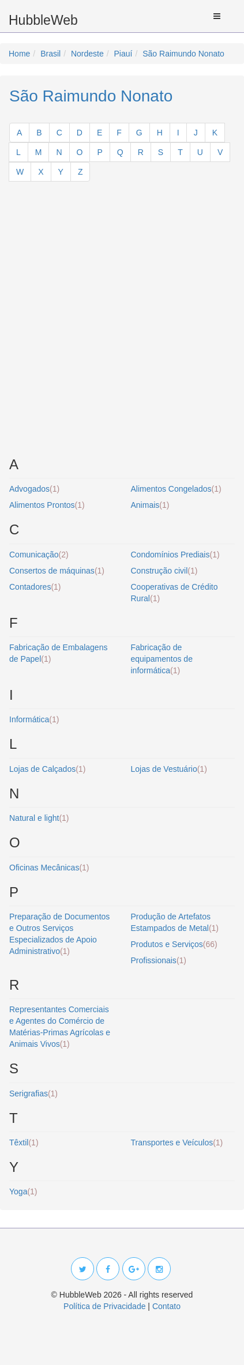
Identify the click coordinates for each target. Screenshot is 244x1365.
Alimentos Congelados (176, 488)
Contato (166, 1306)
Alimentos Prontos (47, 505)
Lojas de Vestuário (169, 769)
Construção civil (164, 570)
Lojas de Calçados (47, 769)
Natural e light (39, 818)
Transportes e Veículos (177, 1142)
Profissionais (159, 960)
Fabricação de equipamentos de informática (162, 659)
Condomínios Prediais (175, 554)
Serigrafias (33, 1093)
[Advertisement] (122, 324)
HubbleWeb (43, 20)
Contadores (35, 586)
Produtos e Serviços (174, 944)
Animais (150, 505)
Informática (34, 719)
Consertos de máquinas (56, 570)
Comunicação (39, 554)
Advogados (34, 488)
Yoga (23, 1191)
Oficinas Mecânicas (49, 867)
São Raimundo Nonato (90, 96)
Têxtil (24, 1142)
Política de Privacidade (104, 1306)
